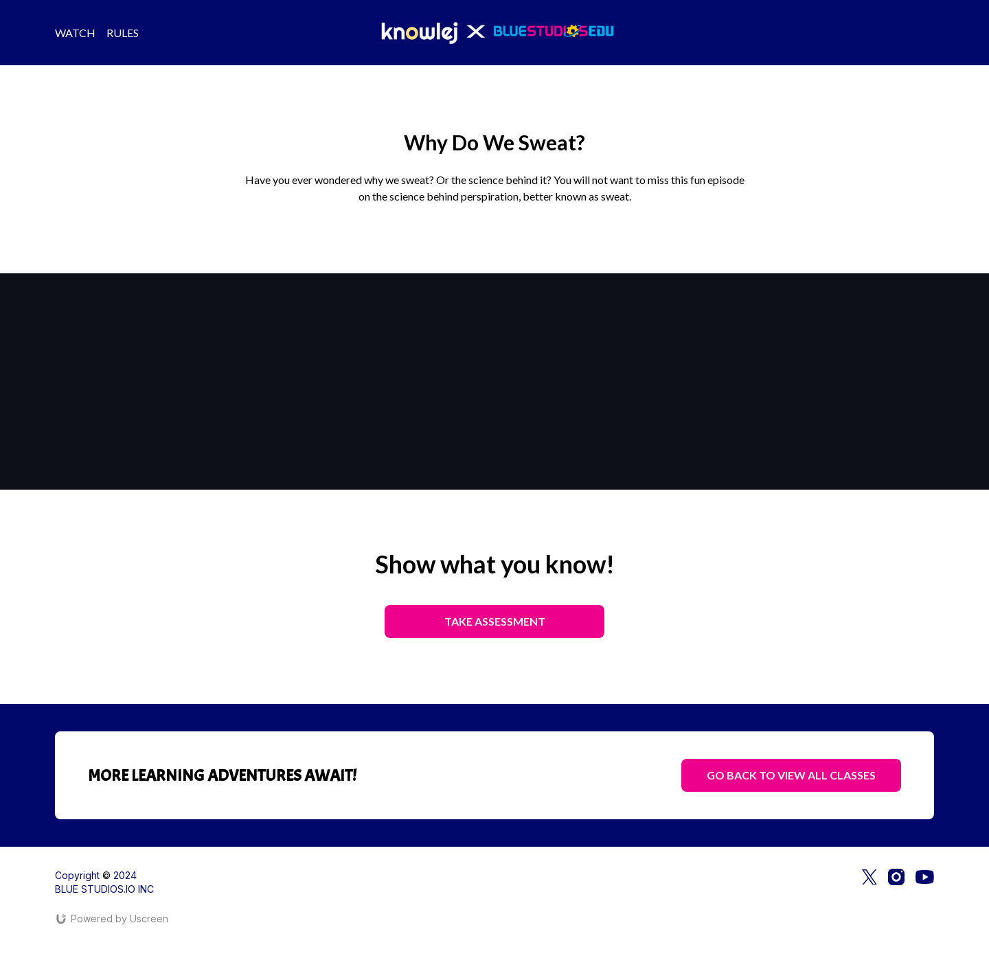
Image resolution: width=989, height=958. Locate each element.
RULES (122, 32)
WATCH (75, 32)
